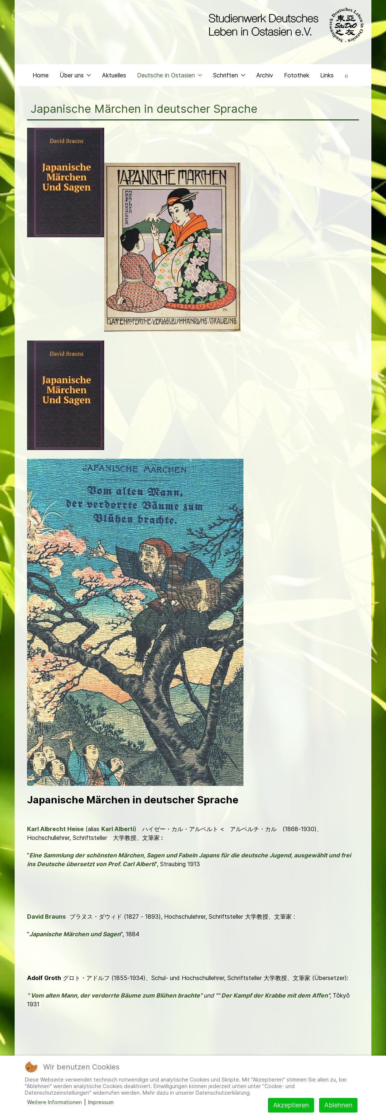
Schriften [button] (229, 75)
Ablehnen (338, 1105)
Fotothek (296, 75)
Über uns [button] (75, 75)
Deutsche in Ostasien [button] (169, 75)
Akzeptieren (291, 1105)
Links (327, 75)
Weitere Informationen (54, 1102)
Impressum (101, 1102)
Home (41, 75)
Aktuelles (114, 75)
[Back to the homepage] (284, 25)
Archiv (264, 75)
